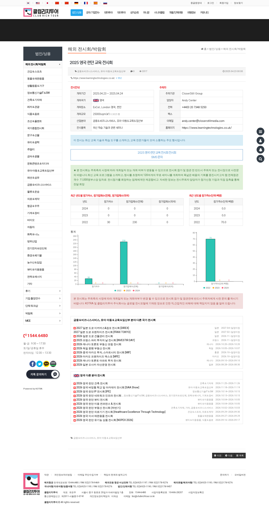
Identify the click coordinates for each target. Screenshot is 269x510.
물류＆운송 (33, 191)
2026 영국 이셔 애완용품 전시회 (93, 415)
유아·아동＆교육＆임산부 (109, 438)
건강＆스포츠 (34, 71)
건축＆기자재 (34, 99)
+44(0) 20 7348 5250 (194, 107)
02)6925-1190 (144, 486)
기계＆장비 (33, 212)
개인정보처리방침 (63, 475)
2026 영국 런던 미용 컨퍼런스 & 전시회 (97, 403)
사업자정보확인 (196, 492)
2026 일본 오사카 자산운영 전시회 (95, 364)
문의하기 (224, 475)
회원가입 (224, 3)
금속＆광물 (33, 156)
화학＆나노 (33, 234)
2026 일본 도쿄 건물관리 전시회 (93, 336)
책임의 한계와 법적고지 (115, 475)
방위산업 (32, 241)
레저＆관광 (33, 106)
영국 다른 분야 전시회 (92, 375)
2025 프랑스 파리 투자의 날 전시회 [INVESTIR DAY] (104, 340)
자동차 (30, 227)
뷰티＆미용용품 (35, 269)
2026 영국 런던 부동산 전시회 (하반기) (97, 407)
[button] (217, 455)
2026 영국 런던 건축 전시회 (91, 383)
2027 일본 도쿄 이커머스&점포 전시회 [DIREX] (101, 327)
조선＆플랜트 (34, 121)
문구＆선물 (33, 135)
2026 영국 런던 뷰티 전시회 (91, 399)
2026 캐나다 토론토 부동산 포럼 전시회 (97, 344)
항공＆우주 (33, 205)
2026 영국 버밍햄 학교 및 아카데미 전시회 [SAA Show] (106, 387)
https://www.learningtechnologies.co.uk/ (96, 78)
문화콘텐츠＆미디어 (38, 163)
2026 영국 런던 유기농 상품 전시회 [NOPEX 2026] (103, 420)
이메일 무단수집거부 (88, 475)
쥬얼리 (30, 149)
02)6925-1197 (140, 482)
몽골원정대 (196, 3)
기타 (29, 283)
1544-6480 (73, 482)
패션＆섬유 (33, 177)
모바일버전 (240, 475)
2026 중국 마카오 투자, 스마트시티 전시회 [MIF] (102, 352)
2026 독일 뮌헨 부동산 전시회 (92, 348)
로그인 (210, 3)
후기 (27, 290)
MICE (28, 320)
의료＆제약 (33, 198)
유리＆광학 (33, 142)
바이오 (30, 220)
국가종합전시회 (35, 128)
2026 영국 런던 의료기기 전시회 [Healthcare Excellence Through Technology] (119, 411)
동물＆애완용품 (35, 78)
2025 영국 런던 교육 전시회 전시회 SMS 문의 (157, 155)
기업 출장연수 (32, 298)
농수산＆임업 (34, 262)
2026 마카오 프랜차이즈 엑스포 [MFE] (96, 356)
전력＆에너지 (34, 276)
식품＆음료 (33, 113)
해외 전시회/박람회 (35, 64)
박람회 (29, 313)
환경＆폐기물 (34, 255)
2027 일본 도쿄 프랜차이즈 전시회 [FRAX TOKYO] (102, 332)
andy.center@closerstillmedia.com (203, 120)
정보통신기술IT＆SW (38, 92)
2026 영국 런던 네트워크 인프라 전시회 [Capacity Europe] (108, 395)
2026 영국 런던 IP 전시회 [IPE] (92, 391)
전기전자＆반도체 (37, 248)
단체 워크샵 (31, 305)
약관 (46, 475)
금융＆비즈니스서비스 (85, 438)
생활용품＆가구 (35, 85)
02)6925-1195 (205, 482)
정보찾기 (238, 3)
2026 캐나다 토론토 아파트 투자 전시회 (97, 360)
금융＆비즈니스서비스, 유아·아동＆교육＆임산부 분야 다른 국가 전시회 (115, 320)
